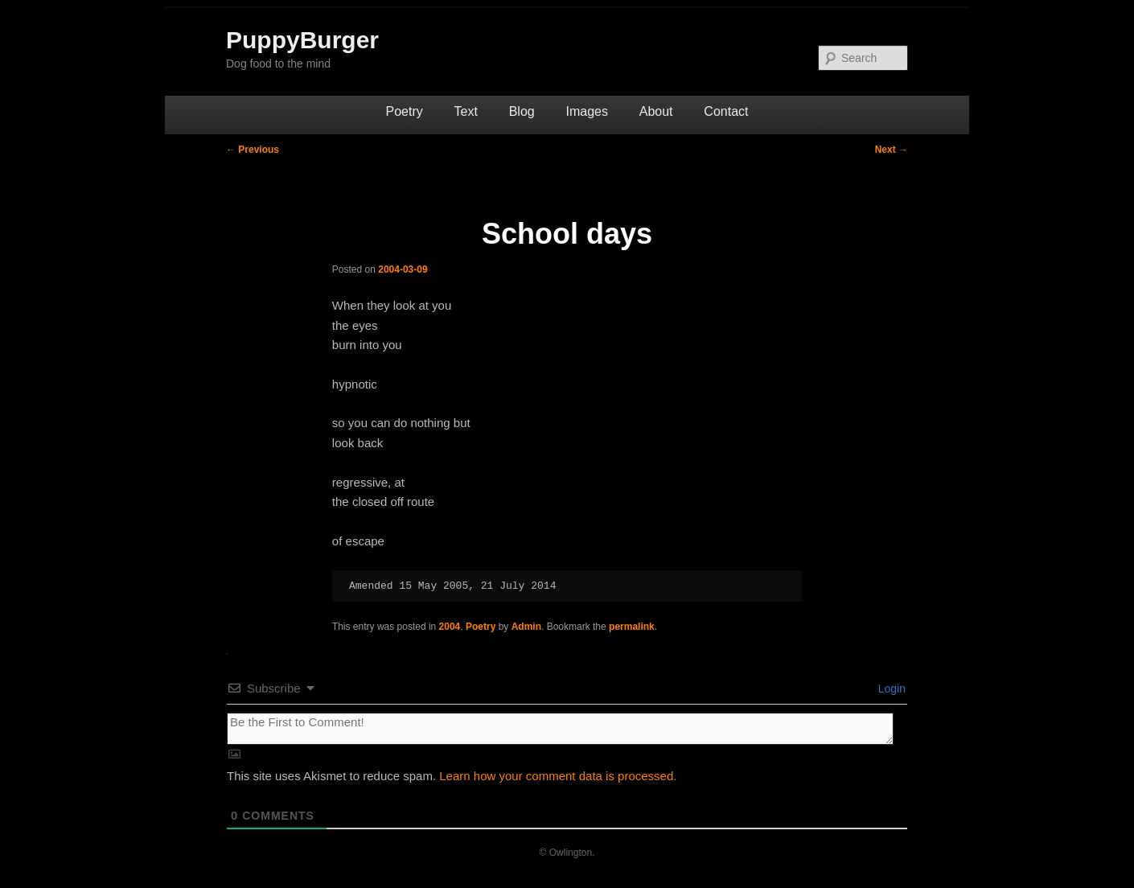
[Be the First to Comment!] (560, 729)
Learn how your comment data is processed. (557, 776)
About (656, 111)
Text (466, 111)
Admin (526, 626)
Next (891, 149)
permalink (632, 626)
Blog (522, 111)
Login (890, 688)
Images (586, 111)
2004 (450, 626)
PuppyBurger (302, 40)
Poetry (404, 111)
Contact (726, 111)
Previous (252, 149)
